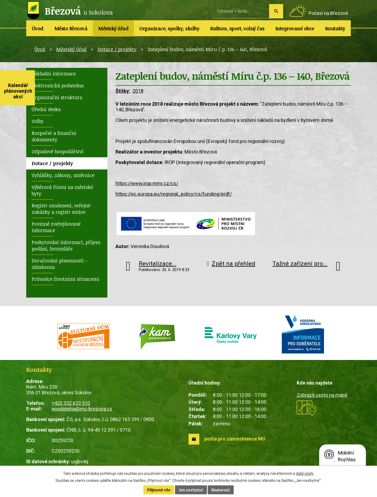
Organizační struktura (57, 97)
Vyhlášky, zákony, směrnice (63, 175)
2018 (138, 91)
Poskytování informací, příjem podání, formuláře (66, 245)
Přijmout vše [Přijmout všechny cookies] (158, 489)
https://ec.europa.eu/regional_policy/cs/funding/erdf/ (173, 194)
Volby (38, 121)
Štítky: (122, 91)
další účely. (305, 473)
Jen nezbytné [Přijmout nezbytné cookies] (191, 489)
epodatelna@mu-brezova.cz (82, 409)
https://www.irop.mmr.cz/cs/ (146, 183)
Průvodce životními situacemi (65, 279)
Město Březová (71, 28)
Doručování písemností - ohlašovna (59, 263)
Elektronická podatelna (58, 85)
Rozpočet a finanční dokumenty (54, 136)
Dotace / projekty (117, 49)
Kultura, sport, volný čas (237, 28)
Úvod (38, 28)
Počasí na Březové (328, 13)
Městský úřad (113, 28)
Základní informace (54, 73)
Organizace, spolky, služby (169, 28)
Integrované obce (294, 28)
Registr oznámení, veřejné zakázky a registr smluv (61, 208)
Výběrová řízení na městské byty (62, 190)
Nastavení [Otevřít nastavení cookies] (220, 489)
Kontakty (335, 28)
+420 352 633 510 (71, 403)
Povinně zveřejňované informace (56, 227)
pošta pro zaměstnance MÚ (235, 439)
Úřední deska (46, 109)
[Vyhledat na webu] (241, 11)
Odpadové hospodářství (58, 151)
